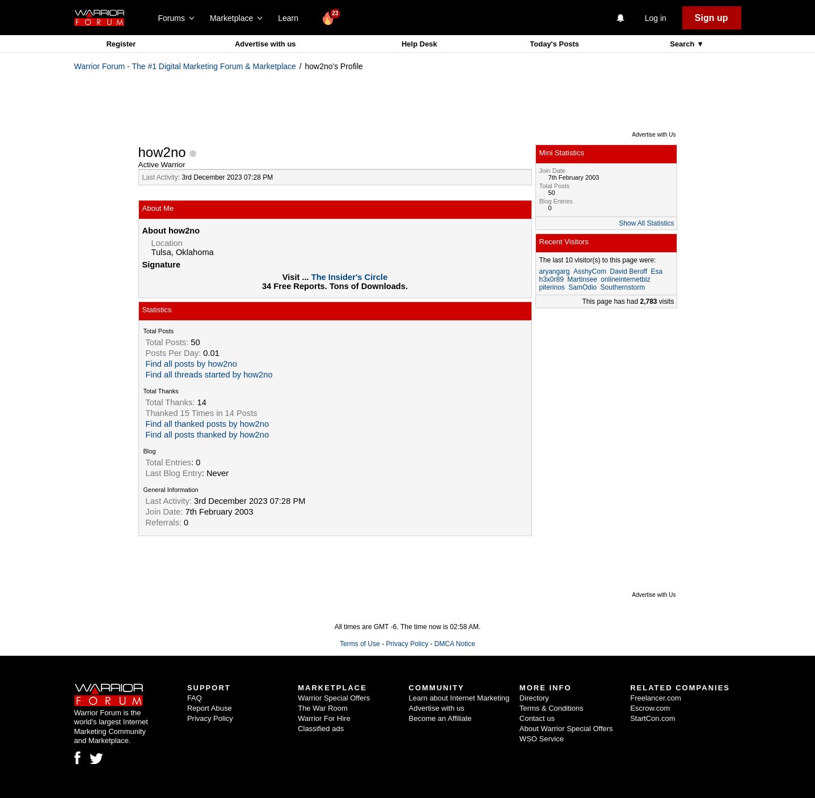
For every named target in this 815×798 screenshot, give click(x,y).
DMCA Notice (454, 644)
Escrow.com (650, 708)
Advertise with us (265, 44)
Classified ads (321, 728)
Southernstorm (623, 287)
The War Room (323, 708)
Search (683, 44)
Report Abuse (209, 708)
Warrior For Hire (324, 718)
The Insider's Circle (349, 277)
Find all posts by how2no (191, 363)
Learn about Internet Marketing (459, 698)
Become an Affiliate (440, 718)
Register (121, 44)
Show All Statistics (646, 223)
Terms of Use (360, 644)
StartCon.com (652, 718)
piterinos (552, 287)
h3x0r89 (551, 279)
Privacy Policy (407, 644)
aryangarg (554, 271)
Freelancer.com (655, 698)
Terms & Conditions (552, 708)
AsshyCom (589, 271)
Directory (534, 698)
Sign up (711, 18)
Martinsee (582, 279)
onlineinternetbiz (625, 279)
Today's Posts (554, 44)
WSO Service (542, 739)
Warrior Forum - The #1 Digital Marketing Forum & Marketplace (185, 66)
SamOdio (582, 287)
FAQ (194, 698)
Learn (291, 18)
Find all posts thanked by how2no (207, 434)
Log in (655, 18)
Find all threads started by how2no (209, 374)
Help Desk (419, 44)
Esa (656, 271)
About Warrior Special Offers (566, 728)
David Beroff (628, 271)
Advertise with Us (653, 134)
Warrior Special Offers (334, 698)
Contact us (537, 718)
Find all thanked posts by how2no (207, 423)
